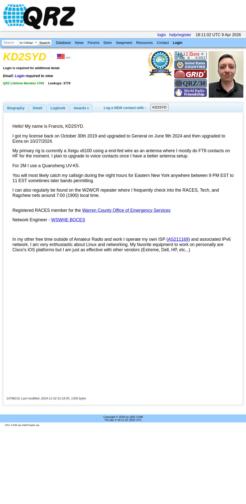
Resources (144, 43)
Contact (163, 43)
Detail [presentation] (37, 108)
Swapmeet (124, 43)
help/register (180, 35)
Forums (93, 43)
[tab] (15, 108)
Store (107, 43)
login (161, 35)
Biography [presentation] (16, 108)
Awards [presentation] (81, 108)
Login (177, 43)
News (79, 43)
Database (63, 43)
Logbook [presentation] (58, 108)
